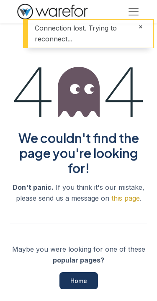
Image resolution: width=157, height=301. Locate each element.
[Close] (140, 27)
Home (78, 280)
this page (125, 198)
